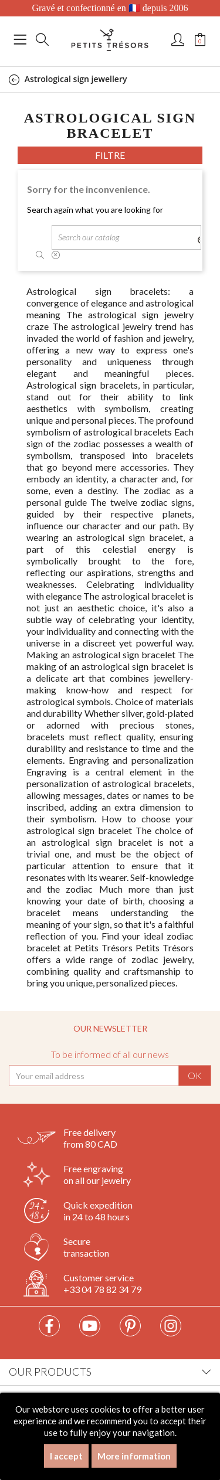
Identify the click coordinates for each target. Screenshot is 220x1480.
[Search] (126, 237)
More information (134, 1456)
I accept (66, 1456)
